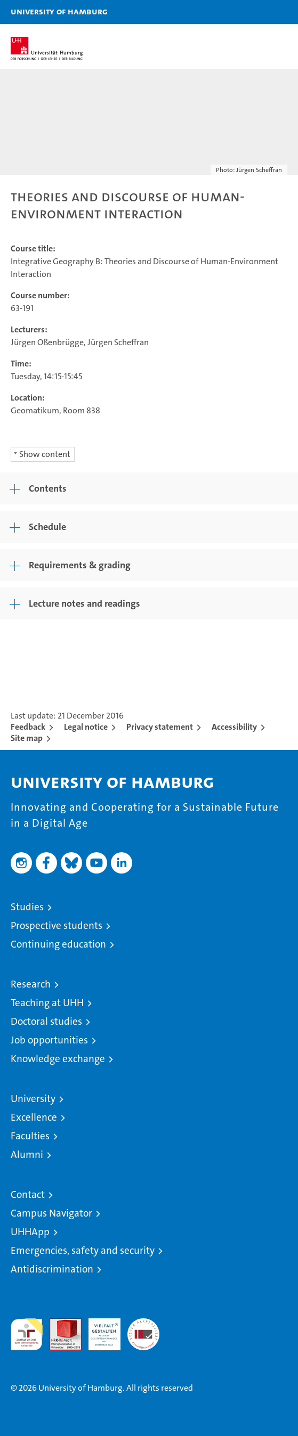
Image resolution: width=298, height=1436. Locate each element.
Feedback (28, 726)
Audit (60, 1323)
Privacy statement (159, 726)
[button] (256, 12)
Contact (28, 1194)
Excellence (34, 1117)
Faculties (30, 1136)
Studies (27, 906)
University (33, 1098)
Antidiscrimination (52, 1269)
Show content (44, 454)
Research (31, 984)
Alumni (27, 1154)
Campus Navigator (51, 1213)
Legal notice (86, 726)
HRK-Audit (98, 1329)
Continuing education (58, 944)
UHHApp (30, 1231)
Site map (27, 738)
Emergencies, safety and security (83, 1250)
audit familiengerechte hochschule (27, 1334)
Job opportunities (49, 1040)
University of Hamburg (59, 11)
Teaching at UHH (47, 1002)
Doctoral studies (46, 1021)
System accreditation (143, 1329)
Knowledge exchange (58, 1058)
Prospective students (56, 925)
